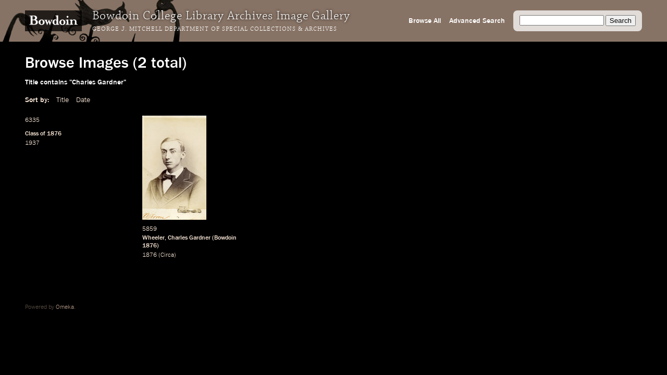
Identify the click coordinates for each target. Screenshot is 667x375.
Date (83, 100)
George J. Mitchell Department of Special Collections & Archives (214, 29)
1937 (32, 143)
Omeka (65, 307)
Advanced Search (477, 20)
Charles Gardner (189, 238)
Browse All (425, 20)
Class (32, 134)
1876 (54, 134)
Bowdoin (225, 238)
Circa (167, 255)
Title (62, 100)
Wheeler (153, 238)
